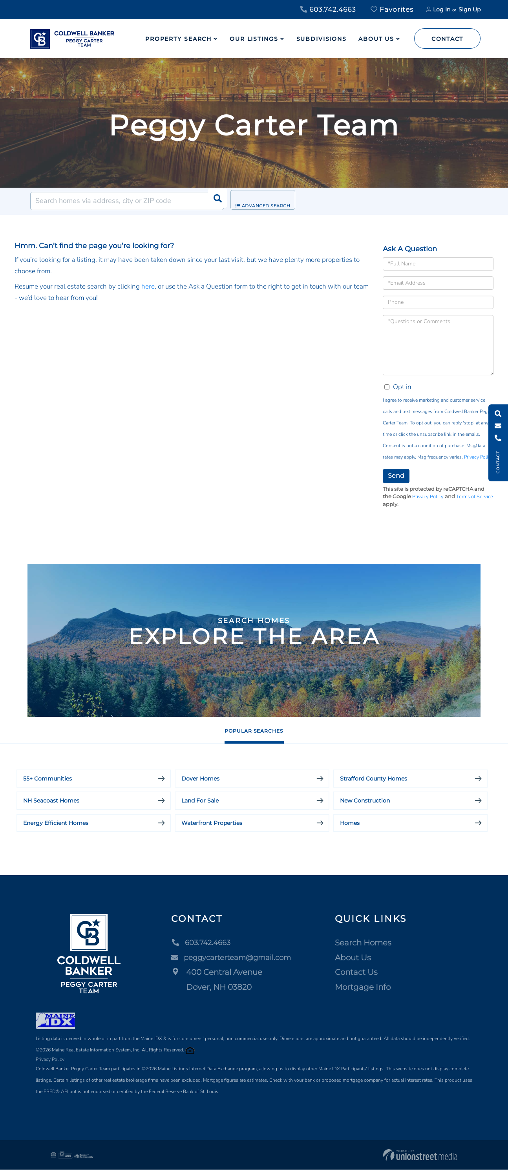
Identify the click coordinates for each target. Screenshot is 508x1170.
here (148, 286)
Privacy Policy (478, 457)
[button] (214, 201)
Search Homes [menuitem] (368, 943)
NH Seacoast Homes (51, 801)
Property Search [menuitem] (178, 38)
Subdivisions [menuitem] (321, 38)
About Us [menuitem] (376, 38)
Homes (350, 823)
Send (396, 475)
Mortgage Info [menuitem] (367, 987)
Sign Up (470, 9)
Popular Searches (253, 730)
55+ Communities (47, 778)
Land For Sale (200, 801)
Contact (447, 38)
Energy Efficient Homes (55, 823)
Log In (441, 9)
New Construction (365, 801)
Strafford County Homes (373, 778)
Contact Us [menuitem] (361, 972)
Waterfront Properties (211, 823)
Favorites (392, 9)
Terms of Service (474, 496)
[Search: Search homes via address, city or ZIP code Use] (127, 201)
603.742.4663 (328, 9)
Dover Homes (200, 778)
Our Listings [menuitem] (254, 38)
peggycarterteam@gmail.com (232, 958)
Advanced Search (269, 201)
